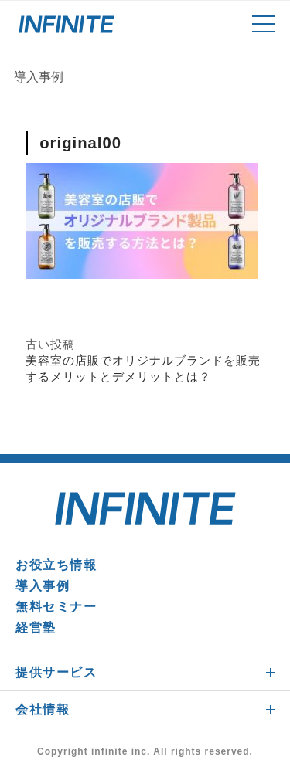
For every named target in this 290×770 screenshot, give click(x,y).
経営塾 (35, 627)
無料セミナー (56, 606)
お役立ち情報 (56, 565)
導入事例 (42, 585)
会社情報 (42, 709)
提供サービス (56, 672)
